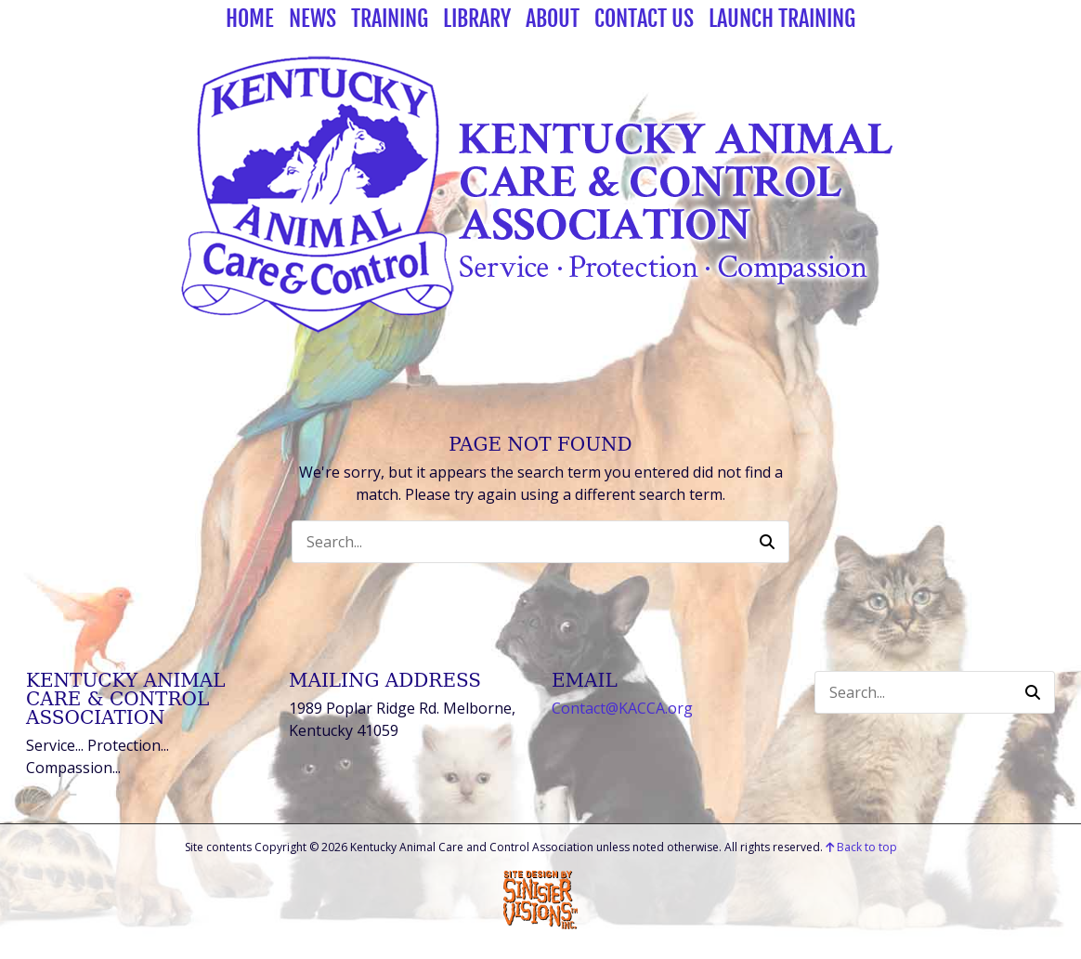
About (553, 19)
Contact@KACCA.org (622, 708)
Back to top (861, 847)
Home (250, 19)
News (312, 19)
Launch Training (782, 19)
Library (477, 19)
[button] (767, 541)
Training (389, 19)
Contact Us (644, 19)
